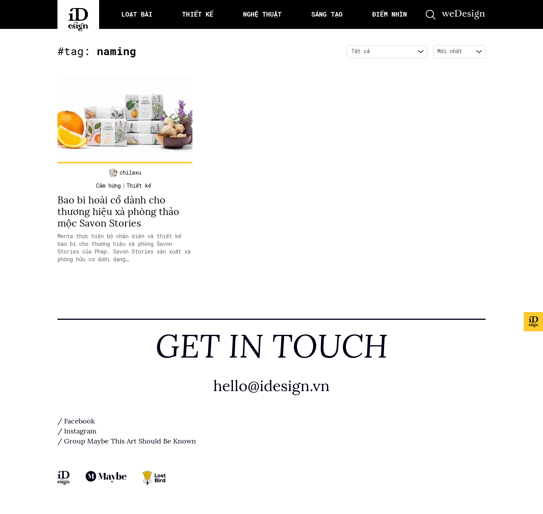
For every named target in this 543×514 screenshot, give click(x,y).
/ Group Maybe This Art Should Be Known (126, 441)
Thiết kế (138, 186)
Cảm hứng (108, 186)
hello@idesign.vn (271, 386)
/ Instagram (76, 431)
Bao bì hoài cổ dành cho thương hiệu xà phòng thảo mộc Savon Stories (118, 211)
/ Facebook (76, 421)
